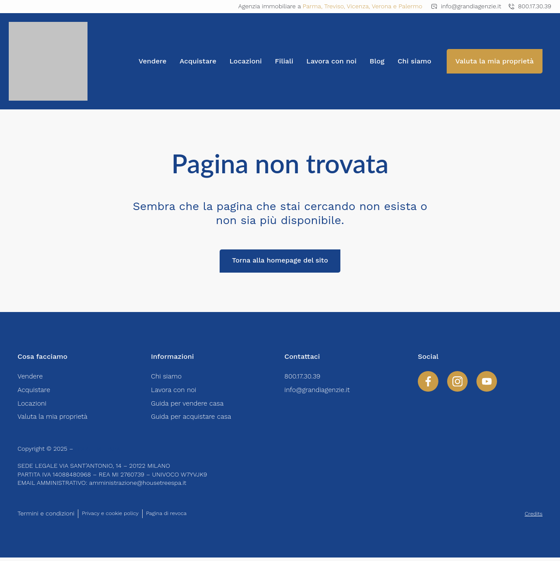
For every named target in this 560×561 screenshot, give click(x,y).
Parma (312, 6)
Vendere (153, 61)
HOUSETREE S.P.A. (101, 452)
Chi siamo (414, 61)
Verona (382, 6)
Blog (377, 61)
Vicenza (358, 6)
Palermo (410, 6)
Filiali (284, 61)
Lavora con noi (331, 61)
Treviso (334, 6)
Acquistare (198, 61)
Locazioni (245, 61)
